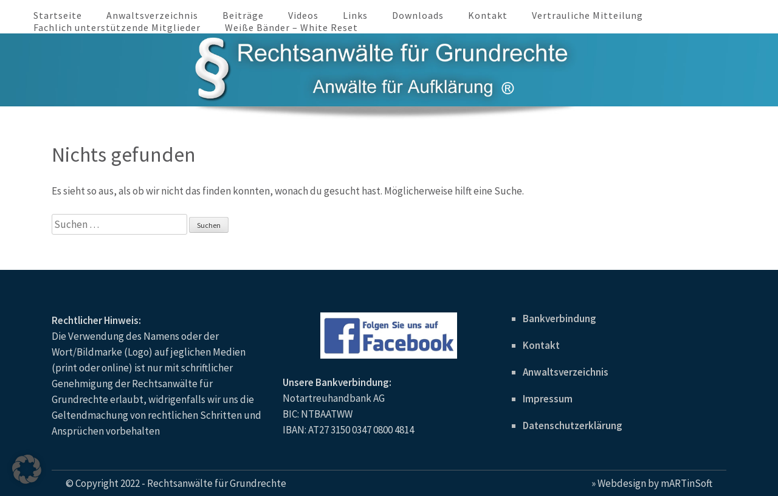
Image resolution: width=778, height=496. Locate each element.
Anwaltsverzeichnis (152, 15)
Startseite (57, 15)
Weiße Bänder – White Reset (291, 27)
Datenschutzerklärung (572, 425)
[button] (26, 469)
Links (355, 15)
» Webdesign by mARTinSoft (651, 483)
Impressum (548, 398)
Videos (303, 15)
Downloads (418, 15)
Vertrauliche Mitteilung (587, 15)
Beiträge (243, 15)
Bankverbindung (559, 318)
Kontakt (488, 15)
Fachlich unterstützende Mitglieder (117, 27)
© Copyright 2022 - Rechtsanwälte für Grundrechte (176, 483)
